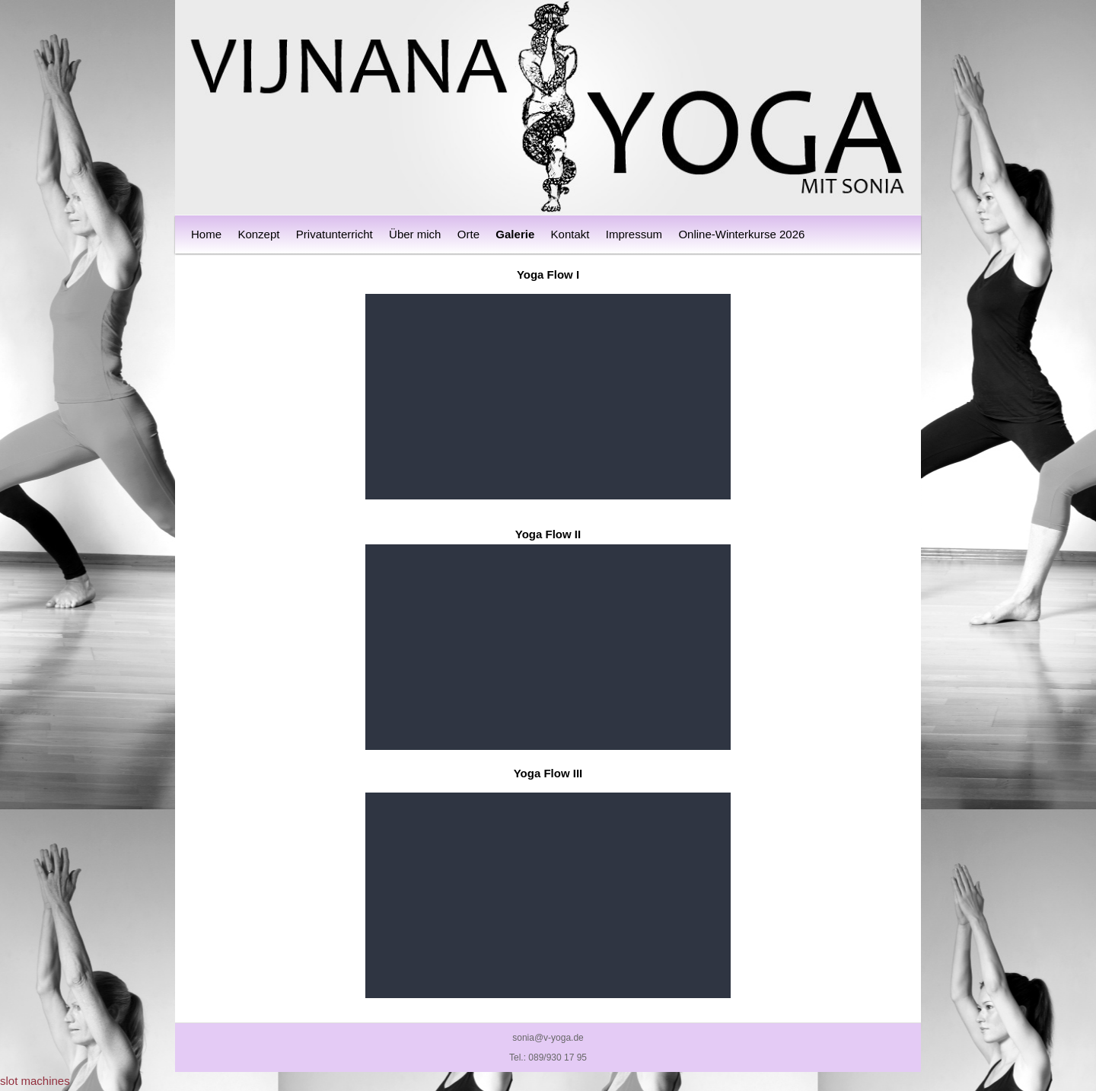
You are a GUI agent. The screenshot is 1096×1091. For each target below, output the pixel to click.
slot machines (35, 1080)
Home (206, 234)
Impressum (634, 234)
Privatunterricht (334, 234)
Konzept (258, 234)
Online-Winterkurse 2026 (741, 234)
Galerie (514, 234)
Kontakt (570, 234)
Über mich (415, 234)
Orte (468, 234)
